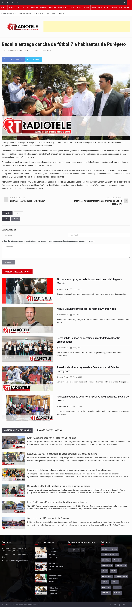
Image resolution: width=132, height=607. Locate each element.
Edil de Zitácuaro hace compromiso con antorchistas (51, 438)
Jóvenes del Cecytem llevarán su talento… (56, 566)
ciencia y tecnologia (109, 549)
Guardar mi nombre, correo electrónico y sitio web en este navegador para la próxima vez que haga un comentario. (49, 241)
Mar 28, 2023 (77, 406)
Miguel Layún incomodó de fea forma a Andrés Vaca (86, 308)
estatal (113, 571)
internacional (106, 576)
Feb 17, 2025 (77, 377)
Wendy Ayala (63, 289)
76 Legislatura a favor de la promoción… (55, 590)
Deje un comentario (42, 50)
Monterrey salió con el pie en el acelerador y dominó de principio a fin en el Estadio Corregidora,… (93, 382)
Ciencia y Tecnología (79, 7)
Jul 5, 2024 (77, 315)
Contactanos (25, 13)
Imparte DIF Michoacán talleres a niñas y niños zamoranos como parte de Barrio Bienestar (69, 470)
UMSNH (117, 593)
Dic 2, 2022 (77, 348)
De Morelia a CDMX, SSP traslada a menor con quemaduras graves (58, 486)
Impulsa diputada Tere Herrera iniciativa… (55, 578)
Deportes (63, 7)
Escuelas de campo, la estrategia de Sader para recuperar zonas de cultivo (62, 454)
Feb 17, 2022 (77, 289)
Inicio (3, 7)
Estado (21, 7)
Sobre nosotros (8, 13)
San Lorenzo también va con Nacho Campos (48, 518)
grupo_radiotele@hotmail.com (17, 561)
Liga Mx (105, 582)
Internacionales (48, 7)
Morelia (12, 7)
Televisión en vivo (41, 13)
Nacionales (32, 7)
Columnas (112, 7)
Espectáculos (98, 7)
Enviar (8, 262)
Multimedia (124, 7)
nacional (117, 587)
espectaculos (107, 565)
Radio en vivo (58, 13)
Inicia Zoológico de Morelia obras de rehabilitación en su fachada (57, 502)
